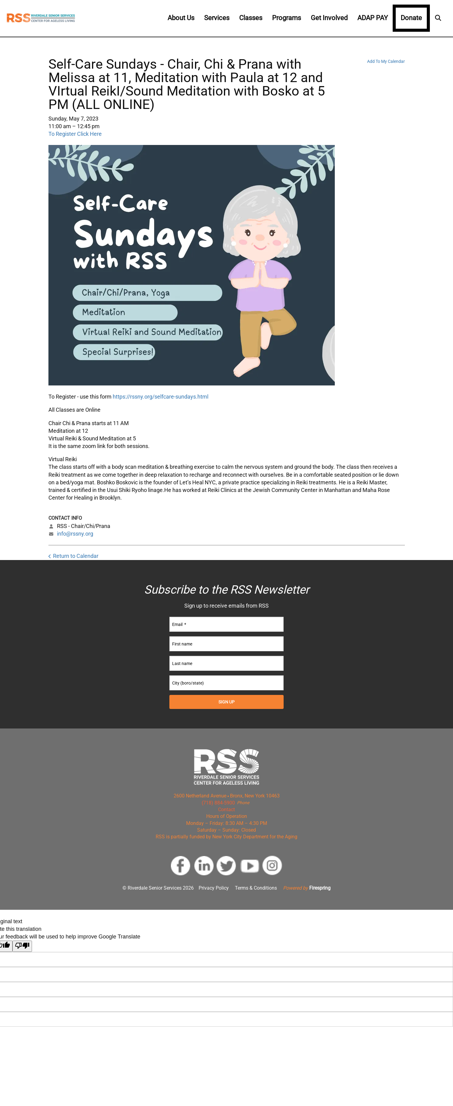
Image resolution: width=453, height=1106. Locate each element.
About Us (181, 18)
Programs (286, 18)
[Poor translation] (22, 946)
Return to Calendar (75, 556)
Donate (411, 18)
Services (216, 18)
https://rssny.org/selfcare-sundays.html (160, 396)
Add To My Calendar (386, 61)
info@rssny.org (75, 533)
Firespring (320, 888)
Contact (226, 809)
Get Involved (329, 18)
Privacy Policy (214, 888)
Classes (250, 18)
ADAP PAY (372, 18)
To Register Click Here (75, 134)
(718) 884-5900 (218, 803)
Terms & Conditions (256, 888)
